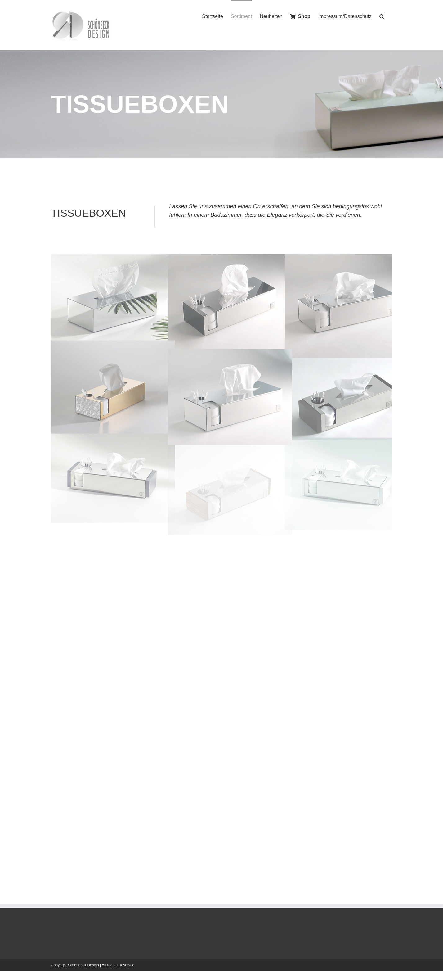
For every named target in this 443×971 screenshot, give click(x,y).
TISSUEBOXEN (88, 213)
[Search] (381, 16)
